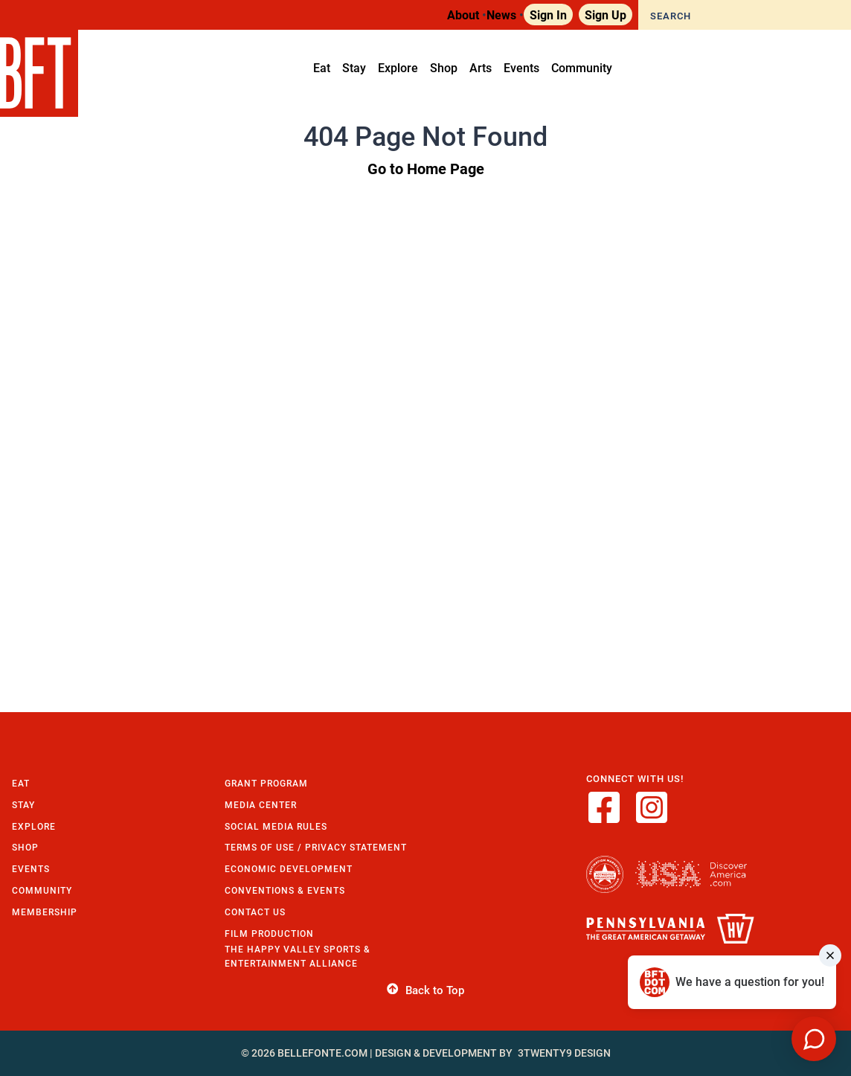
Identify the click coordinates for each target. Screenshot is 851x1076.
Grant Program (266, 783)
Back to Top (425, 990)
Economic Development (289, 868)
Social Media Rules (276, 826)
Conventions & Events (285, 890)
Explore (34, 826)
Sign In (548, 14)
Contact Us (255, 912)
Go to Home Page (425, 168)
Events (31, 868)
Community (42, 890)
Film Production (269, 933)
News (501, 14)
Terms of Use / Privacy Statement (316, 847)
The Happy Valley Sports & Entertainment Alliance (297, 956)
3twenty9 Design (564, 1053)
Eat (21, 783)
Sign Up (605, 14)
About (463, 14)
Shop (25, 847)
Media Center (261, 804)
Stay (23, 804)
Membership (44, 912)
